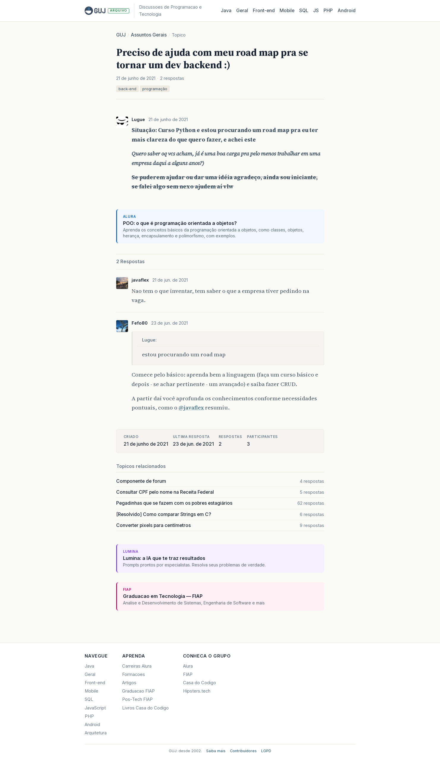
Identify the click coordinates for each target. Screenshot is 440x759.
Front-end (95, 682)
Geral (242, 10)
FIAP (188, 674)
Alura (188, 666)
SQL (303, 10)
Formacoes (133, 674)
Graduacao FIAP (138, 691)
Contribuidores (243, 751)
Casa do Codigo (199, 682)
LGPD (266, 751)
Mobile (287, 10)
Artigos (129, 682)
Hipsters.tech (196, 691)
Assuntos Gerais (149, 35)
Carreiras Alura (137, 666)
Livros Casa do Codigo (145, 708)
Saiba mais (215, 751)
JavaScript (95, 708)
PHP (328, 10)
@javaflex (191, 407)
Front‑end (264, 10)
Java (226, 10)
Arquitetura (96, 733)
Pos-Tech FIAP (137, 699)
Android (347, 10)
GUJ (121, 35)
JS (316, 10)
